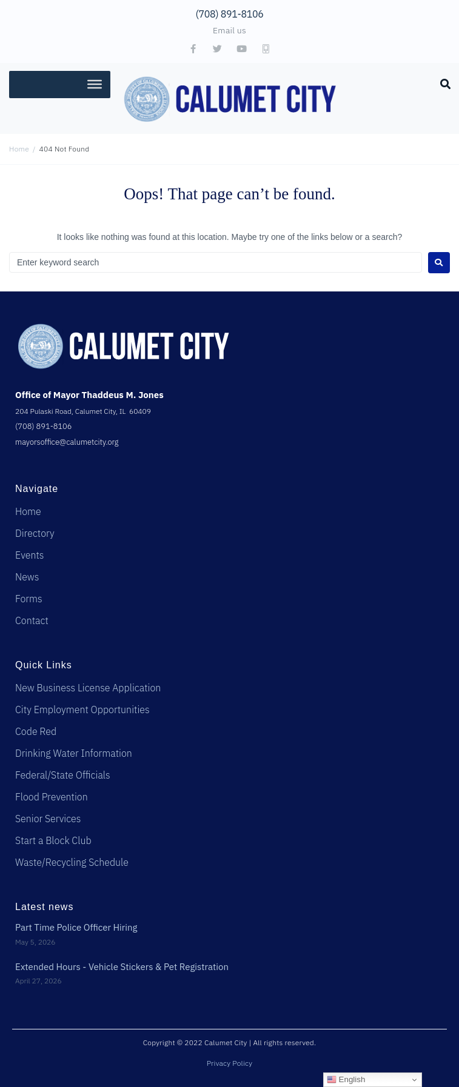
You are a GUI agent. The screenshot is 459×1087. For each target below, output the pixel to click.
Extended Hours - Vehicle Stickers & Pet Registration (122, 966)
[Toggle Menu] (94, 84)
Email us (229, 30)
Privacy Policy (230, 1063)
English (346, 1080)
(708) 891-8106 (230, 14)
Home (19, 148)
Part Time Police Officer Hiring (76, 927)
